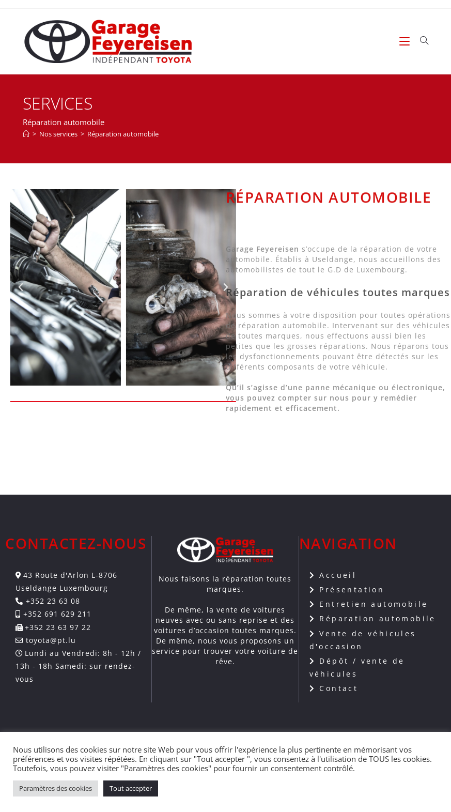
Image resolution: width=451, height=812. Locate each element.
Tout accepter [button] (131, 788)
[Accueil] (26, 134)
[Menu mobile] (405, 41)
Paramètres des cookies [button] (55, 788)
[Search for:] (420, 41)
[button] (53, 287)
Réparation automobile (123, 134)
